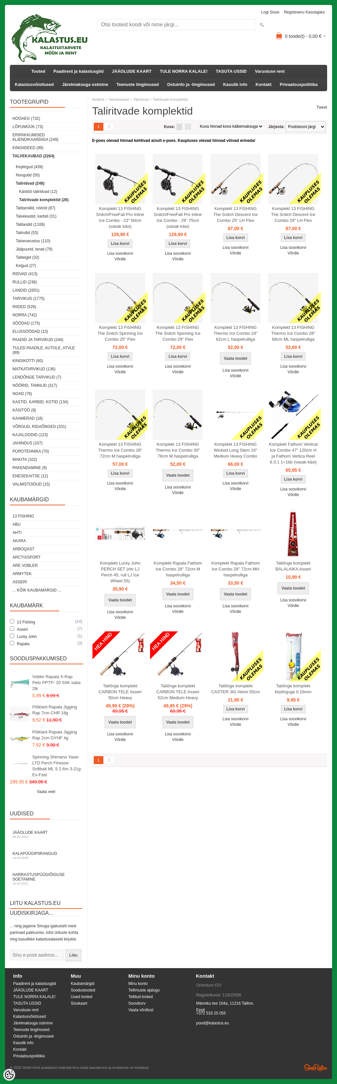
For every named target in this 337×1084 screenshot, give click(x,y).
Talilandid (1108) (30, 224)
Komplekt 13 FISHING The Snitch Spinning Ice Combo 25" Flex (120, 333)
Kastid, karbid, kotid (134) (40, 402)
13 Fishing (23, 516)
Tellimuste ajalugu (144, 990)
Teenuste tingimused (138, 84)
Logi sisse (270, 12)
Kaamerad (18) (28, 418)
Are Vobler (25, 565)
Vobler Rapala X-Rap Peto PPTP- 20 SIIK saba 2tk (56, 682)
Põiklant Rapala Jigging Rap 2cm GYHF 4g (54, 734)
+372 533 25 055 (211, 1013)
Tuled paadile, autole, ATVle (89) (44, 350)
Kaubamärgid (82, 983)
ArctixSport (26, 557)
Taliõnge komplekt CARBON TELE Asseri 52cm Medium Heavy (177, 691)
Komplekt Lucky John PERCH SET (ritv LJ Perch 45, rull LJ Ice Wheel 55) (120, 572)
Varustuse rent (270, 71)
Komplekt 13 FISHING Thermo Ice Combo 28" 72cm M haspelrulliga (120, 450)
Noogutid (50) (28, 175)
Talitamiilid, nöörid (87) (35, 208)
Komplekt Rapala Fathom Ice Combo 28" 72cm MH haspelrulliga (235, 569)
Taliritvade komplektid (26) (44, 200)
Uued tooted (81, 996)
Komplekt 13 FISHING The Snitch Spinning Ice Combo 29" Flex (177, 333)
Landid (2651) (26, 290)
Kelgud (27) (26, 265)
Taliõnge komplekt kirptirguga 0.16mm (293, 688)
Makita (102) (25, 459)
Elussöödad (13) (30, 331)
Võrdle (120, 259)
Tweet (322, 107)
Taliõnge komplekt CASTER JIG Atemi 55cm (235, 688)
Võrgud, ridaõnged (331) (39, 426)
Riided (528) (24, 306)
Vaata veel (46, 791)
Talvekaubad (119, 99)
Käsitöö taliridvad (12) (38, 191)
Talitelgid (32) (27, 257)
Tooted (38, 71)
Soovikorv (137, 1003)
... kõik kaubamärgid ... (37, 590)
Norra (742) (25, 315)
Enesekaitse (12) (30, 476)
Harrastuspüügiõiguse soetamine (46, 878)
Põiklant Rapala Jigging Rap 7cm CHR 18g (54, 709)
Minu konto (138, 983)
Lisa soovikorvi (120, 253)
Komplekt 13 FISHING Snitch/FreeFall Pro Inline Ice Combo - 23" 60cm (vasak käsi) (120, 217)
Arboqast (24, 549)
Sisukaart (79, 1003)
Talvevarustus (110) (33, 241)
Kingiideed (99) (28, 147)
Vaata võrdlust (140, 1010)
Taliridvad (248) (30, 183)
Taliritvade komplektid (170, 99)
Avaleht (98, 99)
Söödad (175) (26, 323)
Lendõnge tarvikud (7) (37, 377)
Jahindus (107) (27, 443)
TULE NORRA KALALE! (183, 71)
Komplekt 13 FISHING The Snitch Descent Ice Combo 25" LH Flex (235, 214)
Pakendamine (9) (30, 467)
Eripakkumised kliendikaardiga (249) (35, 137)
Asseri (20, 582)
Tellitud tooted (140, 996)
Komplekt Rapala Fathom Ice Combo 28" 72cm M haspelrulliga (178, 569)
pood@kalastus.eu (212, 1023)
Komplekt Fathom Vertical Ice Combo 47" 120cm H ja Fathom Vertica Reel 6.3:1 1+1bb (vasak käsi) (293, 453)
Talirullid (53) (27, 232)
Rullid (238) (25, 282)
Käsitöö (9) (24, 410)
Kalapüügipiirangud (46, 855)
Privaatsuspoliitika (299, 84)
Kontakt (264, 84)
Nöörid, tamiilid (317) (35, 385)
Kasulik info (235, 84)
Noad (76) (22, 393)
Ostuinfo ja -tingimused (191, 84)
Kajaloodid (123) (30, 435)
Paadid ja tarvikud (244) (38, 339)
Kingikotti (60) (28, 360)
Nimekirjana (179, 127)
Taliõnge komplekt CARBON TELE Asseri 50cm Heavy (120, 691)
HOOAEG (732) (26, 118)
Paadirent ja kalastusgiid (78, 71)
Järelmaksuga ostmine (85, 84)
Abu (17, 524)
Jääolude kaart (46, 834)
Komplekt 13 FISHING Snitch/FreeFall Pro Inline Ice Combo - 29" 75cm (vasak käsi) (178, 217)
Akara (19, 541)
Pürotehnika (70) (31, 451)
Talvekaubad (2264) (34, 156)
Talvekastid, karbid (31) (36, 216)
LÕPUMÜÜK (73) (28, 126)
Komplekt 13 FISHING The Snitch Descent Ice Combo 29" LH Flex (293, 214)
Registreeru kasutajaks (304, 12)
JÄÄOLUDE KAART (132, 71)
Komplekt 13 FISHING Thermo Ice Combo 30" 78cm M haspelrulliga (178, 450)
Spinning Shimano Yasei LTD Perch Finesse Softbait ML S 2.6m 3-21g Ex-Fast (56, 765)
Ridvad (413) (25, 274)
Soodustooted (83, 990)
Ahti (17, 532)
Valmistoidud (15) (31, 484)
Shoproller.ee (315, 1067)
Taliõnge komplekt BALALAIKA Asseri (293, 566)
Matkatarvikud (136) (34, 369)
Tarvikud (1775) (29, 298)
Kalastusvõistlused (34, 84)
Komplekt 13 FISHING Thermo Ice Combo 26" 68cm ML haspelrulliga (293, 333)
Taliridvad (140, 99)
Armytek (22, 573)
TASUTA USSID (231, 71)
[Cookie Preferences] (9, 1075)
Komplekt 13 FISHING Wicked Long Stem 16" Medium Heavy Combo (235, 450)
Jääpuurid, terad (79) (34, 249)
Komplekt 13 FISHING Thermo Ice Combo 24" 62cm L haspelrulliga (236, 333)
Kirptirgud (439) (29, 167)
